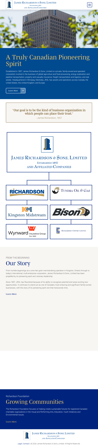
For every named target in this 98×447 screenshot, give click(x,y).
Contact (26, 444)
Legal (20, 444)
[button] (89, 4)
